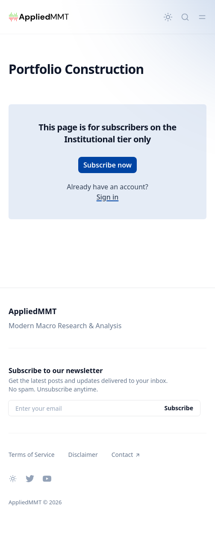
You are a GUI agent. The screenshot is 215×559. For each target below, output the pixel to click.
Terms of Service (32, 454)
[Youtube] (47, 478)
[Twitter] (30, 478)
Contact (126, 454)
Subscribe (178, 408)
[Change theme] (168, 17)
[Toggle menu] (202, 17)
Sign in (108, 197)
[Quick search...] (185, 17)
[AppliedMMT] (39, 17)
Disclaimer (83, 454)
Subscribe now (107, 165)
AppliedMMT (32, 311)
